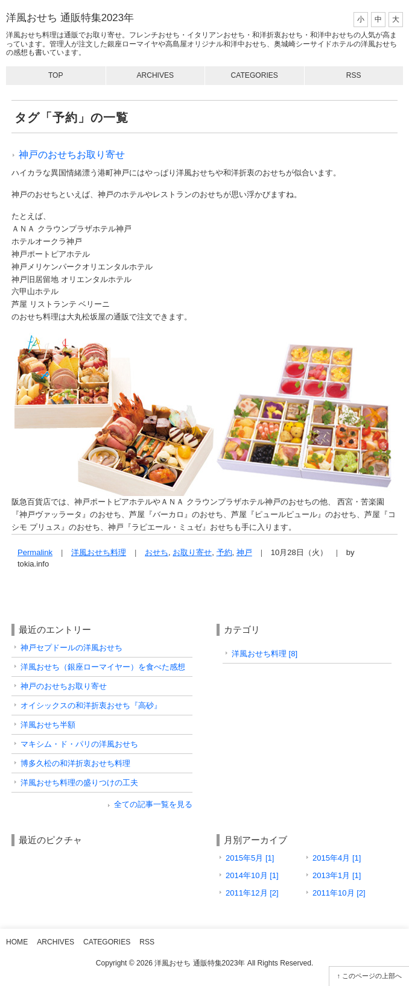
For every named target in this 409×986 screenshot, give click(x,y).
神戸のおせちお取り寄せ (72, 154)
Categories (254, 75)
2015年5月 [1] (250, 857)
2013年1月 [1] (336, 875)
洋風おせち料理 (98, 552)
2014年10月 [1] (252, 875)
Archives (155, 75)
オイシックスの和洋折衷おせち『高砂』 (91, 705)
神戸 (244, 552)
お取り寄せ (192, 552)
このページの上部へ (372, 975)
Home (17, 942)
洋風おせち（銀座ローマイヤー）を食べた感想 (103, 666)
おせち (156, 552)
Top (55, 75)
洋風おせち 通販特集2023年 (70, 18)
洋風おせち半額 (48, 724)
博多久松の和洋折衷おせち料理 (75, 763)
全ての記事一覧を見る (153, 804)
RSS (353, 75)
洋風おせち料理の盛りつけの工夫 (79, 782)
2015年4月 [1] (336, 857)
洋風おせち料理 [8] (264, 653)
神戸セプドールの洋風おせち (71, 647)
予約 (224, 552)
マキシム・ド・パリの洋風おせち (79, 744)
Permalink (34, 552)
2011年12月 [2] (252, 892)
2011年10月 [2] (339, 892)
